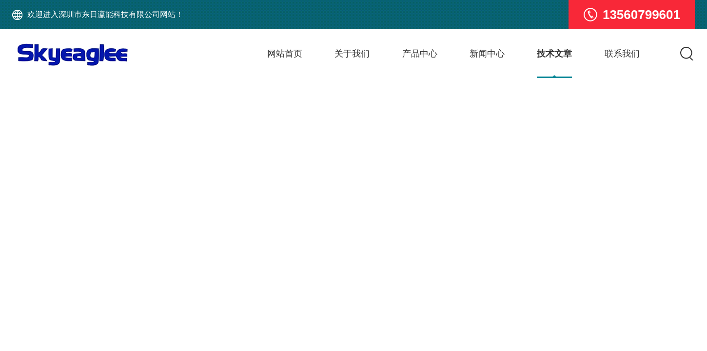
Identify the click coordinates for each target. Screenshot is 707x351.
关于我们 (352, 53)
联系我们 (622, 53)
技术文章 (554, 53)
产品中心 (419, 53)
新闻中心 (487, 53)
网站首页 (284, 53)
